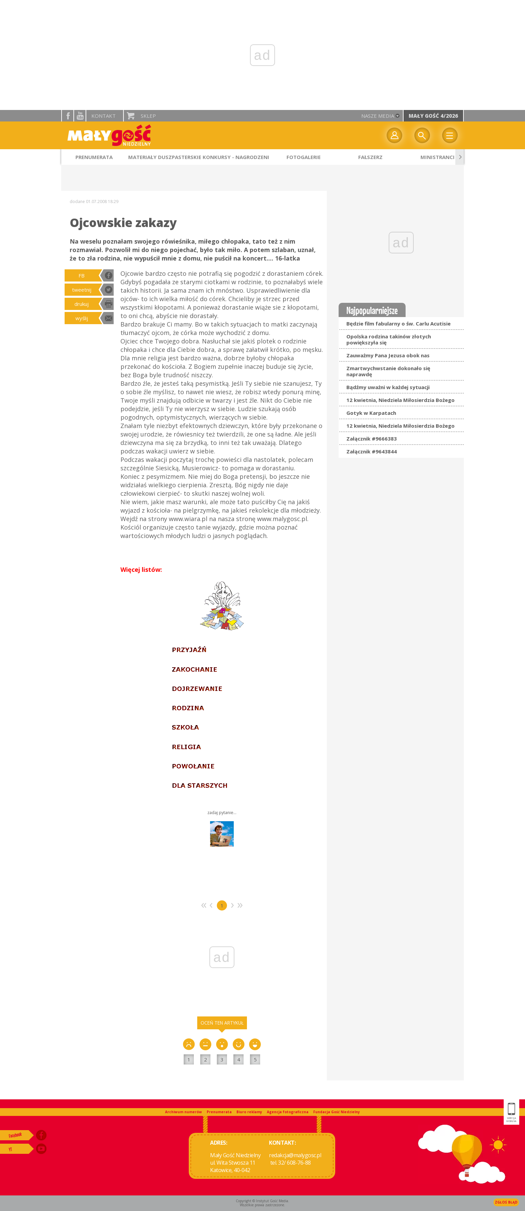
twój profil (394, 135)
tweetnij (81, 289)
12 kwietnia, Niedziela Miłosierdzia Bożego (400, 400)
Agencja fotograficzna (288, 1111)
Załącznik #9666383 (371, 438)
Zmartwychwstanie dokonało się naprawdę (388, 371)
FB (81, 275)
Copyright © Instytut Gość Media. (262, 1200)
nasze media (377, 115)
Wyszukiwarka (422, 135)
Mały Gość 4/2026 (433, 115)
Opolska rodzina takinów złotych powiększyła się (388, 339)
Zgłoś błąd (506, 1202)
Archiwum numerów (183, 1111)
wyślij (81, 318)
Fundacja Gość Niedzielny (336, 1111)
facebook (67, 115)
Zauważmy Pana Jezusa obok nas (388, 355)
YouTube (80, 115)
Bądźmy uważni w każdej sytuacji (388, 387)
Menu (450, 135)
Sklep (148, 115)
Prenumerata (219, 1111)
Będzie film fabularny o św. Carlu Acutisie (398, 323)
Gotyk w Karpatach (371, 413)
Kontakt (103, 115)
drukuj (81, 303)
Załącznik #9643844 (371, 451)
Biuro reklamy (249, 1111)
